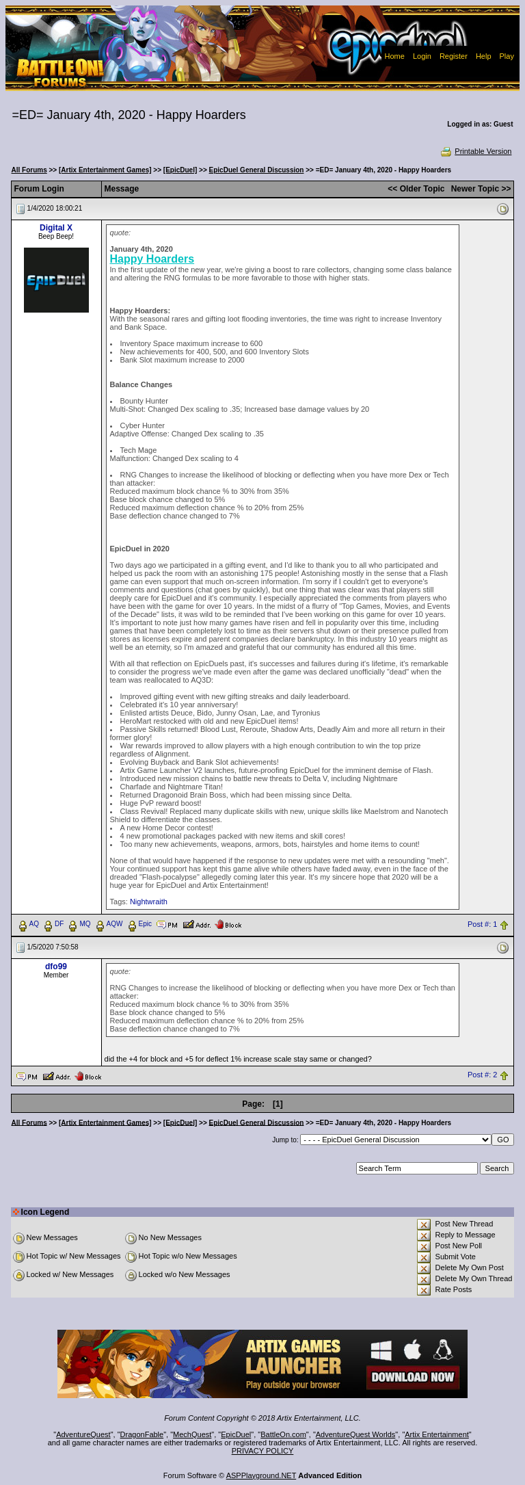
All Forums (29, 170)
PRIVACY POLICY (263, 1451)
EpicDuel (236, 1434)
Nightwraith (148, 901)
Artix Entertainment (437, 1434)
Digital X (56, 228)
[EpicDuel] (180, 170)
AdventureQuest (83, 1434)
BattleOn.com (283, 1434)
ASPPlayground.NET (261, 1475)
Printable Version (475, 151)
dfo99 (56, 966)
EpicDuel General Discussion (256, 170)
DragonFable (142, 1434)
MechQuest (192, 1434)
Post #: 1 (482, 924)
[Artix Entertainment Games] (105, 170)
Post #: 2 (482, 1075)
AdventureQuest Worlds (356, 1434)
